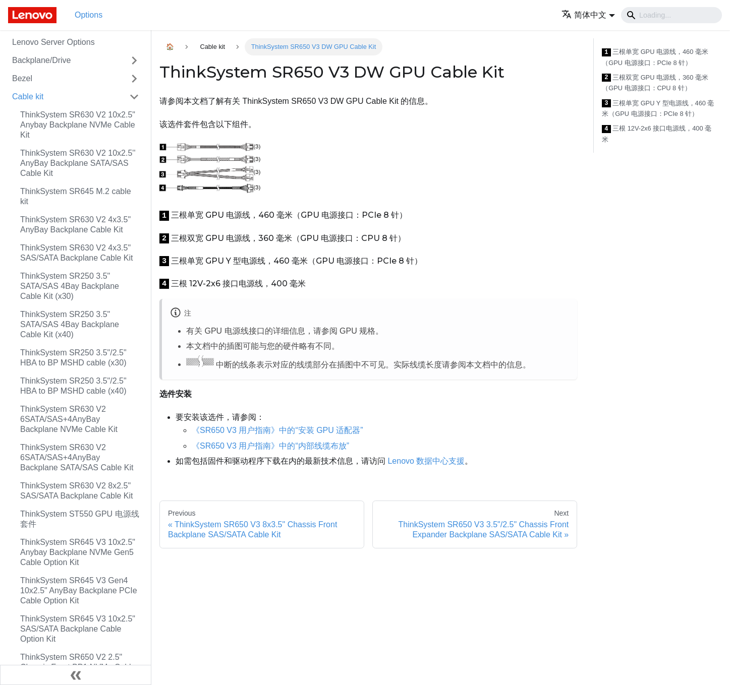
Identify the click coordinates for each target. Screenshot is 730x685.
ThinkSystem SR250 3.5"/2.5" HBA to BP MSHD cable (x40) (73, 386)
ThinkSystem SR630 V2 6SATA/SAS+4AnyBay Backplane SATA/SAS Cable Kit (76, 457)
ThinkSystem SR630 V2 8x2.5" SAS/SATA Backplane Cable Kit (76, 490)
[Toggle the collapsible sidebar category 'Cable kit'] (134, 97)
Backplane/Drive (41, 60)
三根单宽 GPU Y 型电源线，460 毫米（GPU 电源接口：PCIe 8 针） (658, 108)
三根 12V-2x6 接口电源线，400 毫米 (656, 133)
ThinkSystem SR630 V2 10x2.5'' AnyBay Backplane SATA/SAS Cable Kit (77, 163)
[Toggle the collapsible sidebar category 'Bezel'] (134, 79)
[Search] (671, 15)
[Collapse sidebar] (75, 675)
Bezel (22, 78)
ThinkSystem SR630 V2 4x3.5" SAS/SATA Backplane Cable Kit (76, 252)
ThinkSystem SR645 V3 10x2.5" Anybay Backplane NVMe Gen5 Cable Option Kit (77, 552)
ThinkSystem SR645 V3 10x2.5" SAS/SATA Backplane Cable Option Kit (77, 628)
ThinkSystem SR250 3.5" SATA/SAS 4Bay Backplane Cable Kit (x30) (69, 286)
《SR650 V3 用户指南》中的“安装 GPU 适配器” (277, 430)
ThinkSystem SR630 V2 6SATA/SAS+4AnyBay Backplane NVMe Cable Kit (69, 419)
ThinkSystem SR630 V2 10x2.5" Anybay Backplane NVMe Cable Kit (77, 124)
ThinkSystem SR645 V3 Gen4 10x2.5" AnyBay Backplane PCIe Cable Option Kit (78, 590)
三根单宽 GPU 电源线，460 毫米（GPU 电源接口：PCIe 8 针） (655, 57)
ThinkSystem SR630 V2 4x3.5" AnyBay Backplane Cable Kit (75, 224)
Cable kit (27, 96)
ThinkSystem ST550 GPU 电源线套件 (79, 519)
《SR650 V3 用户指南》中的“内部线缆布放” (270, 446)
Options (88, 15)
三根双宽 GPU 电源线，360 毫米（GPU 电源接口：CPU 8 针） (655, 83)
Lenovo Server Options (53, 42)
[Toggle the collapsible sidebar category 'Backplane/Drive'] (134, 60)
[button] (588, 15)
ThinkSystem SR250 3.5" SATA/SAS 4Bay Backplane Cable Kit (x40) (69, 324)
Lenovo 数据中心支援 (426, 461)
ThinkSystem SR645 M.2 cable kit (75, 196)
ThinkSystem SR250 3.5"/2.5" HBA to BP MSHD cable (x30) (73, 357)
